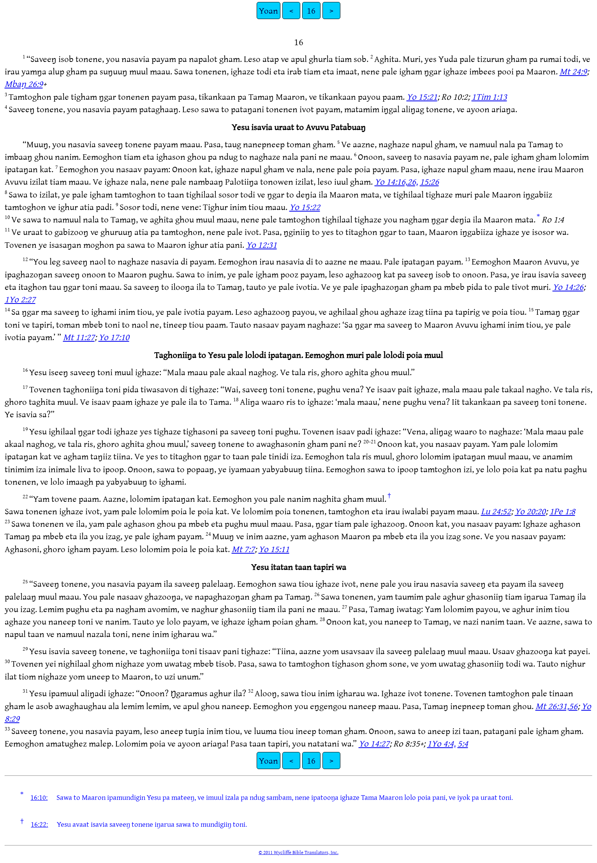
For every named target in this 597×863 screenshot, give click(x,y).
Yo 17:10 (114, 336)
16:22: (39, 824)
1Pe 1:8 (562, 511)
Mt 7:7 (243, 548)
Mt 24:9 (573, 71)
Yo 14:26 (568, 286)
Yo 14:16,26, (396, 181)
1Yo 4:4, (441, 743)
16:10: (39, 797)
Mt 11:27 (79, 336)
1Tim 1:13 (489, 96)
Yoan (268, 10)
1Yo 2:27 (20, 299)
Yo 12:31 (261, 244)
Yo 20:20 (530, 511)
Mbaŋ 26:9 (24, 83)
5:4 (463, 743)
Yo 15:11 (274, 548)
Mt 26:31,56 (556, 705)
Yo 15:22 (304, 206)
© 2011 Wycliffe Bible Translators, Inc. (298, 852)
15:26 (429, 181)
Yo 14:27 (374, 743)
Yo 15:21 (422, 96)
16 (311, 10)
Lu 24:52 (496, 511)
